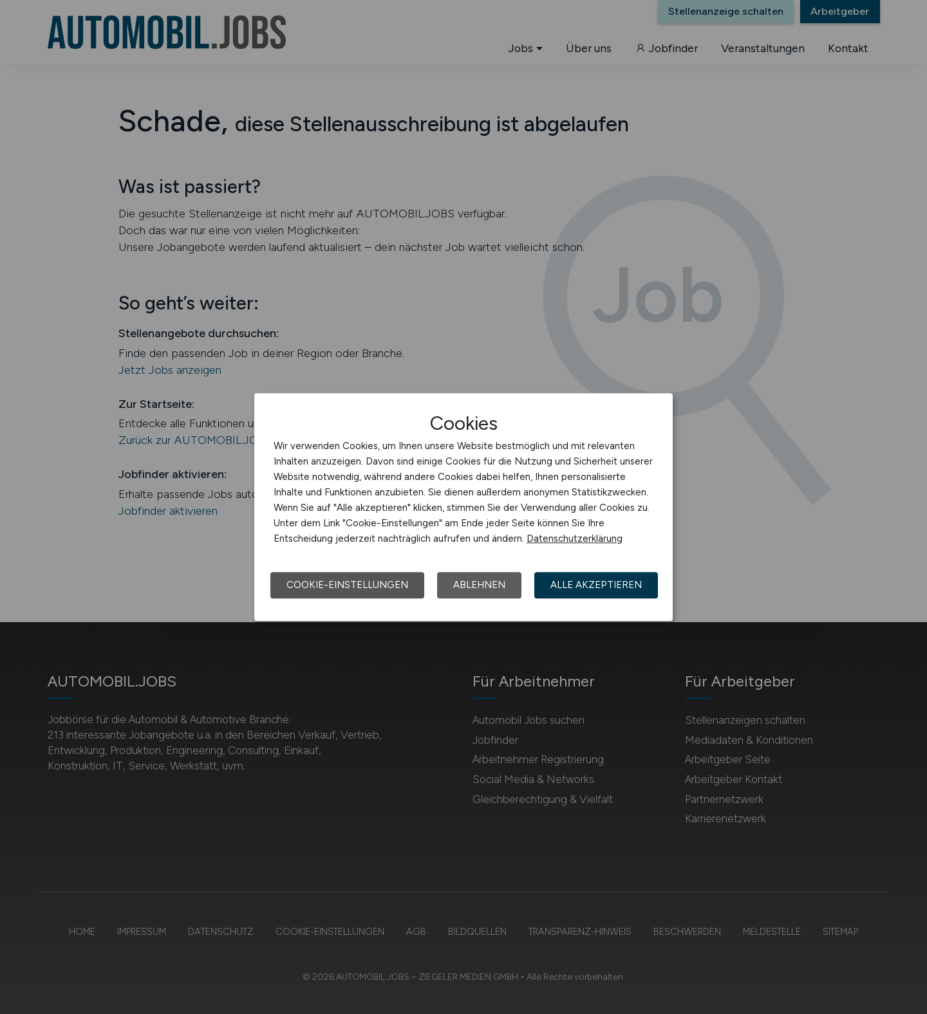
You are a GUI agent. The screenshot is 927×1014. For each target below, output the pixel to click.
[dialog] (463, 507)
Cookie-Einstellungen (347, 585)
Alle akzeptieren (596, 585)
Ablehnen (479, 585)
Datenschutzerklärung (575, 538)
